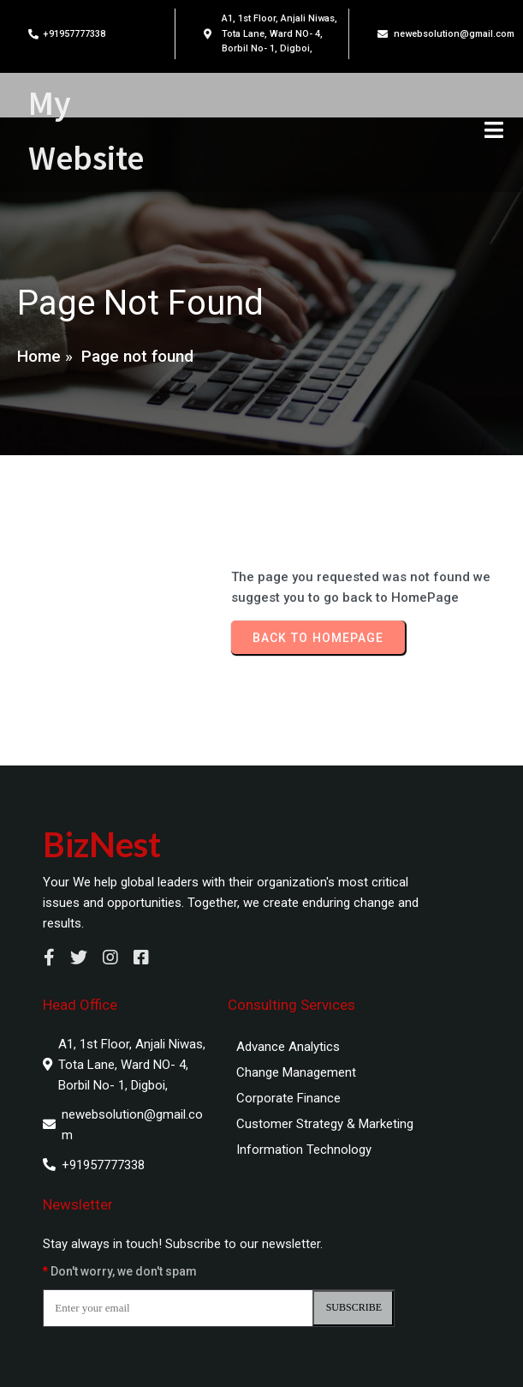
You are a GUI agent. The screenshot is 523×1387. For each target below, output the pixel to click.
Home (39, 356)
